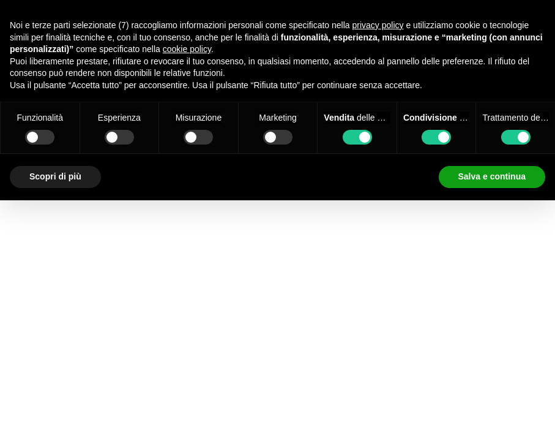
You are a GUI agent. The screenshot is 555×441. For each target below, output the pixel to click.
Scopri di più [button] (55, 176)
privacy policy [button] (378, 25)
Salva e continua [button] (492, 176)
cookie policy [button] (187, 49)
